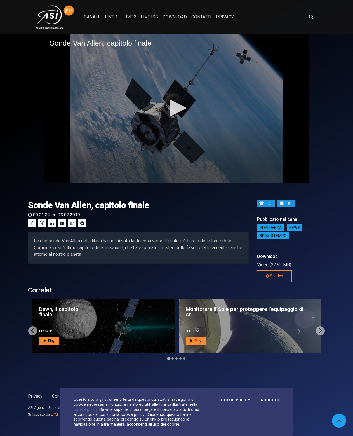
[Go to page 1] (168, 358)
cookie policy (85, 409)
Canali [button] (91, 17)
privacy (225, 17)
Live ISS (149, 17)
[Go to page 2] (172, 358)
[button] (176, 108)
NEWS (294, 227)
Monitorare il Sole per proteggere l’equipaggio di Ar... (244, 312)
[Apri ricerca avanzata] (311, 17)
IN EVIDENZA (271, 227)
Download (175, 17)
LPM (54, 414)
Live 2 (129, 17)
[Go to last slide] (32, 330)
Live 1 (111, 17)
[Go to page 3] (176, 358)
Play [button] (49, 341)
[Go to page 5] (184, 358)
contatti (201, 17)
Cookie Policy (235, 400)
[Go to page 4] (180, 358)
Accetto (269, 400)
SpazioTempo (273, 235)
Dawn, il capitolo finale (58, 312)
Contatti (59, 396)
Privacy (35, 396)
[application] (176, 108)
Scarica (274, 276)
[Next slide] (320, 330)
